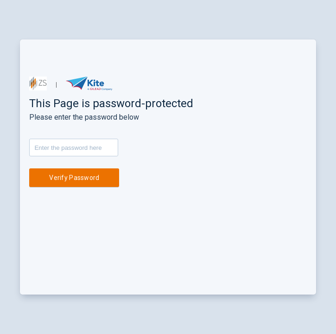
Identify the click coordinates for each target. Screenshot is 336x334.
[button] (38, 83)
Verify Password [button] (74, 177)
